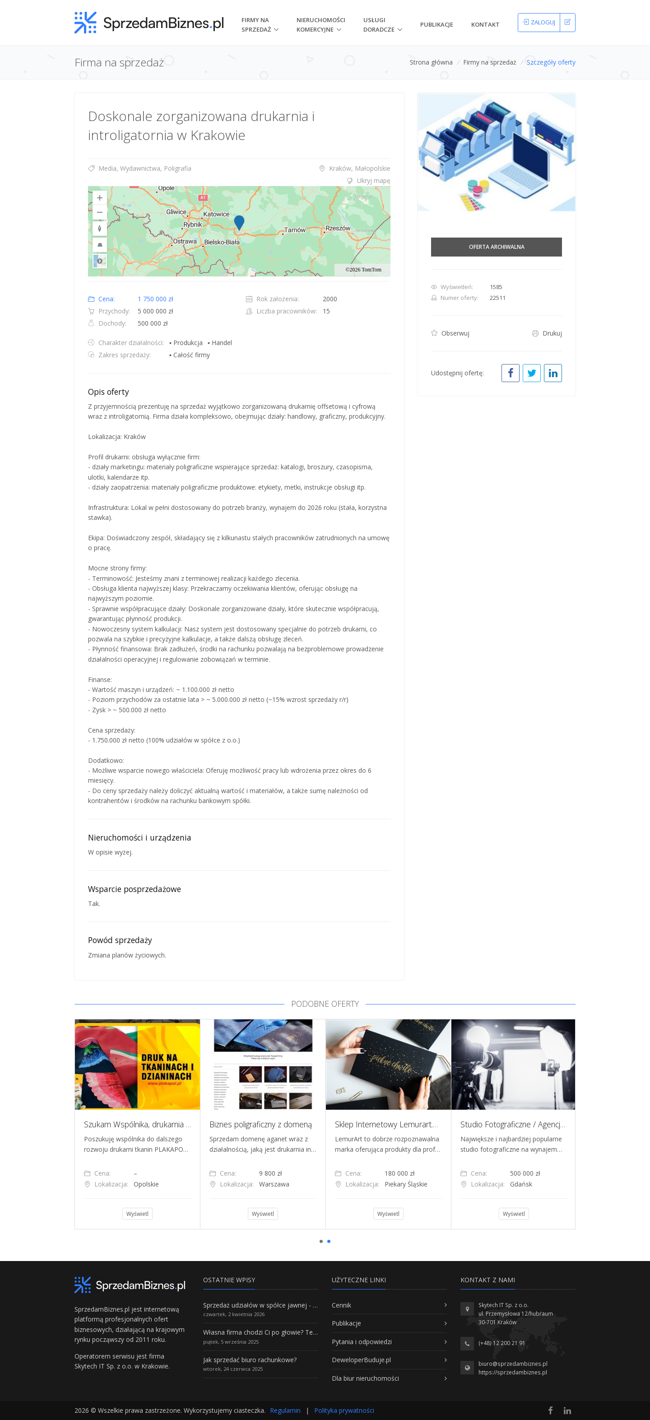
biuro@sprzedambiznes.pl (513, 1364)
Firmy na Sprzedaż (256, 24)
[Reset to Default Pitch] (100, 245)
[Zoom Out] (100, 212)
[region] (239, 231)
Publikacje (436, 24)
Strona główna (431, 62)
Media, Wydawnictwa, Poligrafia (139, 168)
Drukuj (547, 333)
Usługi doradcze (379, 24)
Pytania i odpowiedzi (362, 1341)
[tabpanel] (137, 1124)
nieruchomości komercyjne (321, 24)
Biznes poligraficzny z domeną (260, 1124)
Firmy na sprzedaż (489, 62)
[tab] (239, 181)
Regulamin (285, 1410)
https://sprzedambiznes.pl (512, 1372)
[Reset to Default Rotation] (100, 228)
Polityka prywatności (344, 1410)
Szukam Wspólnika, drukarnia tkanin (145, 1124)
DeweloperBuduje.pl (361, 1359)
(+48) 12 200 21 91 (501, 1343)
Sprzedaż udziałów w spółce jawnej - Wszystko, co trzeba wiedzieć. (301, 1305)
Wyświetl (137, 1214)
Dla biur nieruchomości (365, 1378)
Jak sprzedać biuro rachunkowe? (250, 1359)
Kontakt (485, 24)
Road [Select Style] (100, 261)
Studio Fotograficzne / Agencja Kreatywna (531, 1124)
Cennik (341, 1305)
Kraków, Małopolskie (354, 168)
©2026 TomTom (363, 269)
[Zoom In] (100, 198)
